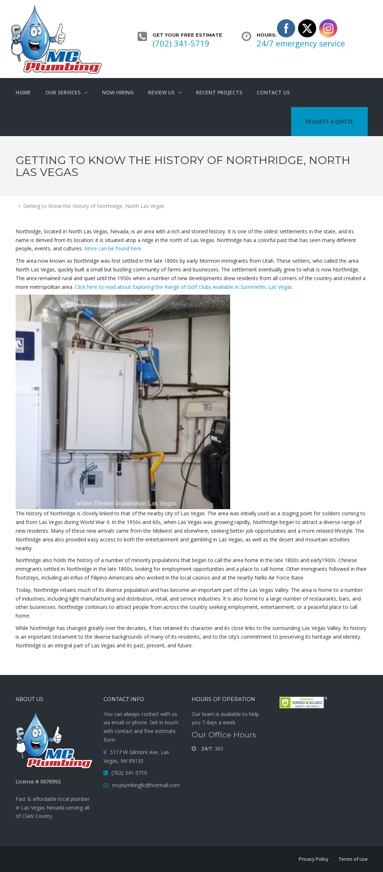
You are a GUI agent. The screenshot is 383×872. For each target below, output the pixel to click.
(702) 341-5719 (180, 43)
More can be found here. (113, 248)
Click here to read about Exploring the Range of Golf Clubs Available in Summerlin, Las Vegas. (184, 286)
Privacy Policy (314, 859)
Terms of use (353, 859)
